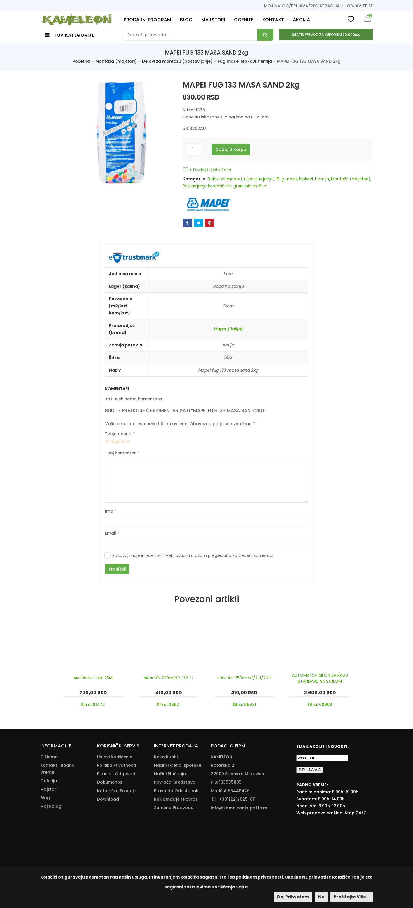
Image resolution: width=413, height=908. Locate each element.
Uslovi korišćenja (114, 757)
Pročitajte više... (352, 897)
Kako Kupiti (166, 757)
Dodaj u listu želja (210, 170)
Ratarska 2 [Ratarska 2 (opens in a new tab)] (222, 765)
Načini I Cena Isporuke (177, 765)
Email (112, 533)
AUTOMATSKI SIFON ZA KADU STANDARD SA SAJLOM (320, 678)
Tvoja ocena (120, 434)
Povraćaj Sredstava (174, 782)
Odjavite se (360, 6)
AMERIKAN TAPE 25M (93, 678)
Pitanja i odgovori (116, 774)
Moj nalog (51, 806)
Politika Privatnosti (116, 765)
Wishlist (350, 18)
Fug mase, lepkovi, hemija (245, 61)
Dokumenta (109, 782)
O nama (49, 757)
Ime (110, 511)
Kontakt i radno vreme (57, 768)
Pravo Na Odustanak (176, 791)
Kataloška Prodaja (116, 791)
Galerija (48, 781)
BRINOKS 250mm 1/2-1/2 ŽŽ (244, 678)
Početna (81, 61)
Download (108, 799)
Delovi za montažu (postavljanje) (177, 61)
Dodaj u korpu (231, 149)
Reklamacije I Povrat (175, 799)
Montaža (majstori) (116, 61)
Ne (321, 897)
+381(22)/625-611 (237, 799)
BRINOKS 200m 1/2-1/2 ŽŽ (169, 678)
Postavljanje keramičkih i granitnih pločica (225, 186)
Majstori (48, 789)
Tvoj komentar (122, 453)
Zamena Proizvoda (174, 808)
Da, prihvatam (293, 897)
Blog (45, 798)
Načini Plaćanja (170, 774)
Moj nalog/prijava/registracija (302, 6)
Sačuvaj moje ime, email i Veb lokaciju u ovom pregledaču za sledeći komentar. (193, 555)
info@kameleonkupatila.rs (239, 808)
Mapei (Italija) (228, 329)
